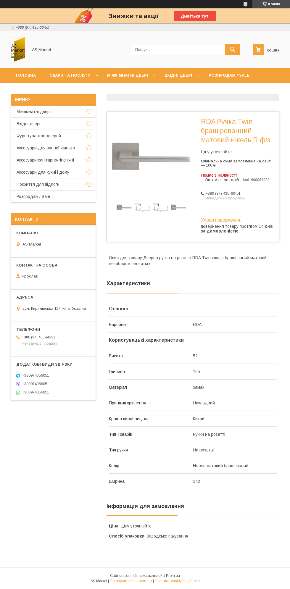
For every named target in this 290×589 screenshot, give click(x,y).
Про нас (58, 90)
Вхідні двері (178, 75)
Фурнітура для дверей (39, 135)
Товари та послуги (68, 75)
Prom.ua (173, 576)
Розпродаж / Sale (229, 75)
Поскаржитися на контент (131, 581)
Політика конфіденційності (177, 581)
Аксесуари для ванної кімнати (46, 148)
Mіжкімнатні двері (34, 111)
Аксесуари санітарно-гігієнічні (45, 160)
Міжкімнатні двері (127, 75)
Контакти (27, 90)
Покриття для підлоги (38, 184)
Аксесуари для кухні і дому (43, 172)
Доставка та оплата (101, 90)
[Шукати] (232, 49)
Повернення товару (159, 90)
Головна (26, 75)
